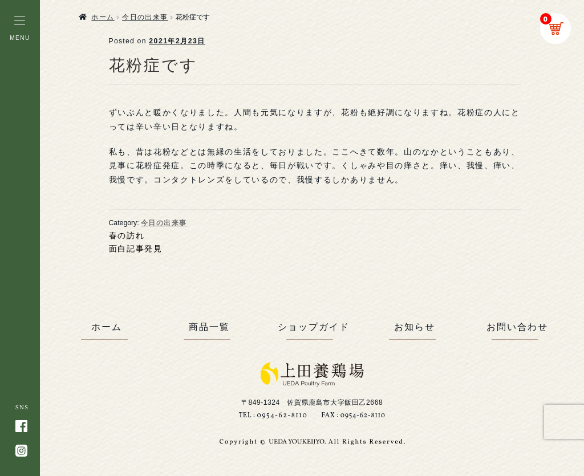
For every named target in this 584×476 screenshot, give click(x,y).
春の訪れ (127, 235)
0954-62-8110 (282, 415)
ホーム (102, 17)
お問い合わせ (517, 327)
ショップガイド (312, 327)
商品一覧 (209, 327)
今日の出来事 (145, 17)
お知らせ (414, 327)
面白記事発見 (136, 248)
